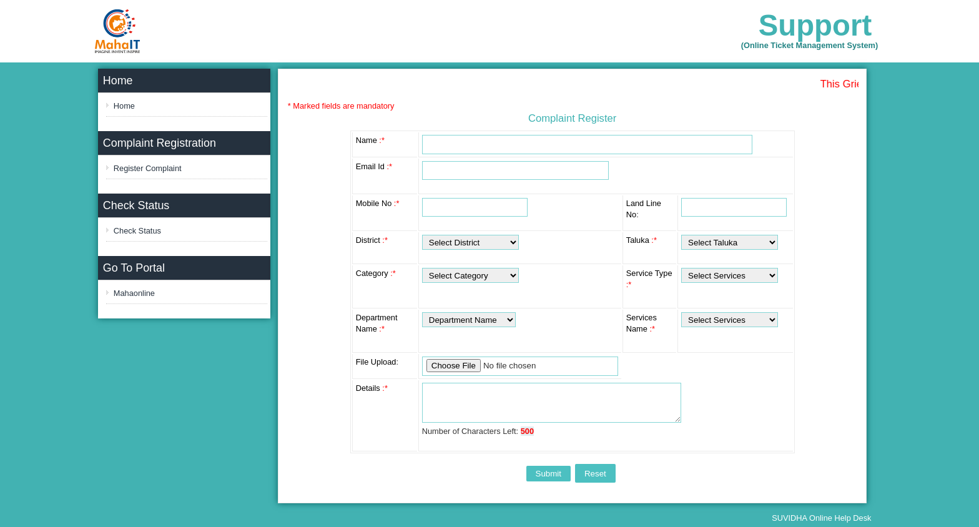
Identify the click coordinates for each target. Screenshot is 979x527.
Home (124, 106)
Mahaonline (134, 293)
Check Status (137, 230)
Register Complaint (148, 168)
